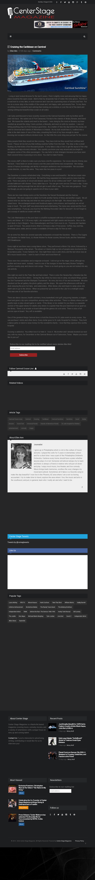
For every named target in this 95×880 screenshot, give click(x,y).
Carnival (28, 419)
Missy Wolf (70, 731)
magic (31, 428)
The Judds (12, 616)
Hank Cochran (44, 602)
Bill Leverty (77, 611)
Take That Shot (57, 602)
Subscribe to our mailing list (62, 787)
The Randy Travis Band (47, 607)
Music (21, 793)
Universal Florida (32, 424)
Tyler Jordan (50, 616)
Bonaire (11, 424)
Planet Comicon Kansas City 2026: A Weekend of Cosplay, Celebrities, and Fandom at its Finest (72, 754)
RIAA (25, 611)
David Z (69, 616)
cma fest (60, 616)
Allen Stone (12, 621)
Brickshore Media (31, 607)
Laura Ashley (13, 602)
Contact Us (12, 738)
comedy (23, 428)
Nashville (22, 621)
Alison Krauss (32, 602)
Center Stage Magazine (64, 841)
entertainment (13, 428)
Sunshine (69, 419)
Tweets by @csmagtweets (18, 542)
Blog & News (23, 807)
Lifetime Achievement (16, 607)
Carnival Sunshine (57, 419)
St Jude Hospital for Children (71, 424)
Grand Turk (20, 424)
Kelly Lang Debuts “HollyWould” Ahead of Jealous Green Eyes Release (70, 740)
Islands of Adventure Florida (49, 424)
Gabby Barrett (81, 602)
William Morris (69, 602)
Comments (37, 51)
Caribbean (45, 419)
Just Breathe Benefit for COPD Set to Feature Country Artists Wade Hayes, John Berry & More (72, 726)
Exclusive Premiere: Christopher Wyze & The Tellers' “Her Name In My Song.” (32, 788)
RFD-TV (22, 602)
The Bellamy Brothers (65, 607)
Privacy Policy (79, 841)
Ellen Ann (13, 51)
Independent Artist (15, 611)
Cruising (36, 419)
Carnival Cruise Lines (15, 419)
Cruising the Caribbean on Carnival (28, 47)
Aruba (84, 419)
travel (77, 419)
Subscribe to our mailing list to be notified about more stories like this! (40, 344)
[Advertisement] (25, 514)
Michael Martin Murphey (35, 616)
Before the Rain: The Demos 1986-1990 (42, 611)
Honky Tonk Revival (64, 611)
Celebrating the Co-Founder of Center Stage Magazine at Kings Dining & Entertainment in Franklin (33, 802)
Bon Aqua (22, 616)
